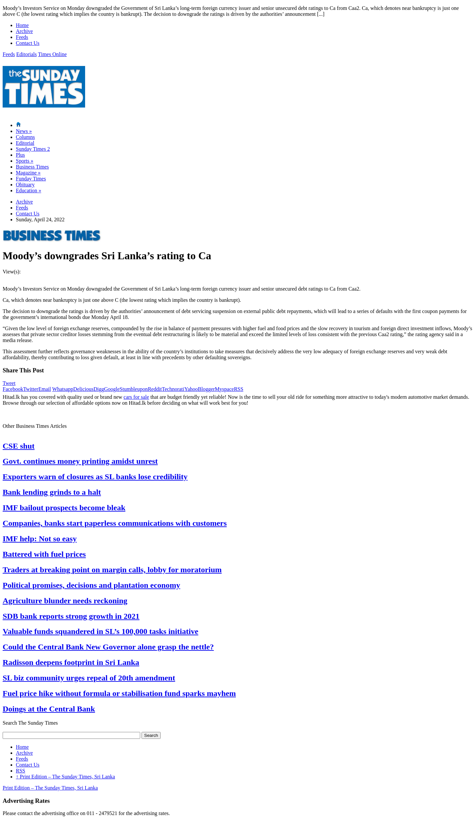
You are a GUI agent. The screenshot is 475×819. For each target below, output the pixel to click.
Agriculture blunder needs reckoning (65, 600)
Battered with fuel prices (44, 554)
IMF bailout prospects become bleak (64, 507)
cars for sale (136, 397)
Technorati (173, 389)
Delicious (83, 389)
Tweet (9, 383)
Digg (98, 389)
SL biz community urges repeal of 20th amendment (89, 678)
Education (28, 190)
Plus (20, 155)
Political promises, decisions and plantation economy (91, 585)
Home (22, 25)
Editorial (25, 143)
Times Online (52, 54)
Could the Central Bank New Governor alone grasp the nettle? (108, 647)
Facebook (13, 389)
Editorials (26, 54)
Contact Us (28, 43)
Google (111, 389)
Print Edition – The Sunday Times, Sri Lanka (65, 776)
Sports (24, 161)
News (24, 131)
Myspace (224, 389)
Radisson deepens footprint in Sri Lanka (71, 662)
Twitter (30, 389)
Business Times (32, 167)
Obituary (25, 184)
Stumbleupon (134, 389)
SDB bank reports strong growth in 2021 (71, 616)
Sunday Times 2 (33, 149)
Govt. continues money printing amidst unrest (80, 461)
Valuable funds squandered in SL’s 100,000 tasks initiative (100, 631)
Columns (25, 137)
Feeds (22, 37)
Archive (24, 31)
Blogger (206, 389)
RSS (238, 389)
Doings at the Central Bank (49, 709)
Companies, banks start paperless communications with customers (115, 523)
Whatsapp (62, 389)
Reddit (155, 389)
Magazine (28, 172)
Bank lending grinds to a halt (52, 492)
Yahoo (191, 389)
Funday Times (31, 178)
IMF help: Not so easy (40, 538)
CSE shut (19, 446)
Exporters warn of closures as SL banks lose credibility (95, 476)
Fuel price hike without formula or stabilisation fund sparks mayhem (119, 693)
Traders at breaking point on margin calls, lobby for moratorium (112, 569)
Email (44, 389)
